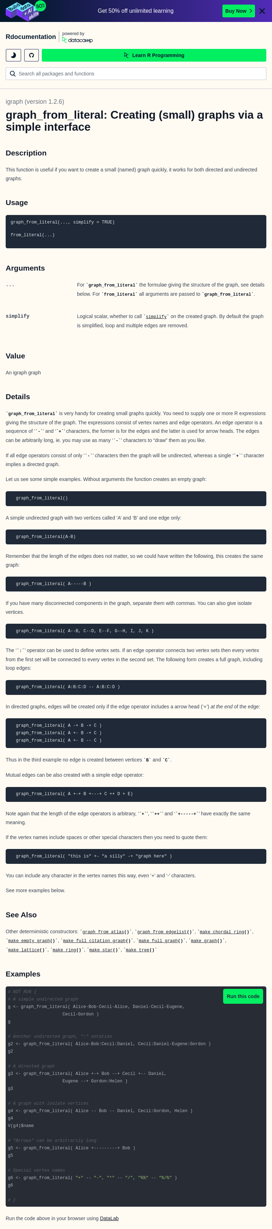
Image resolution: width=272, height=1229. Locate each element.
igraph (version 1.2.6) (35, 101)
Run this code (243, 996)
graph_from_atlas (103, 932)
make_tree (137, 950)
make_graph (204, 941)
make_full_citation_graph (94, 941)
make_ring (64, 950)
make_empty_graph (29, 941)
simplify (156, 317)
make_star (101, 950)
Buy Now (238, 11)
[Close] (262, 11)
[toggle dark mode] (13, 55)
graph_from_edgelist (162, 932)
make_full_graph (158, 941)
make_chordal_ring (222, 932)
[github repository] (31, 55)
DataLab (109, 1218)
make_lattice (23, 950)
